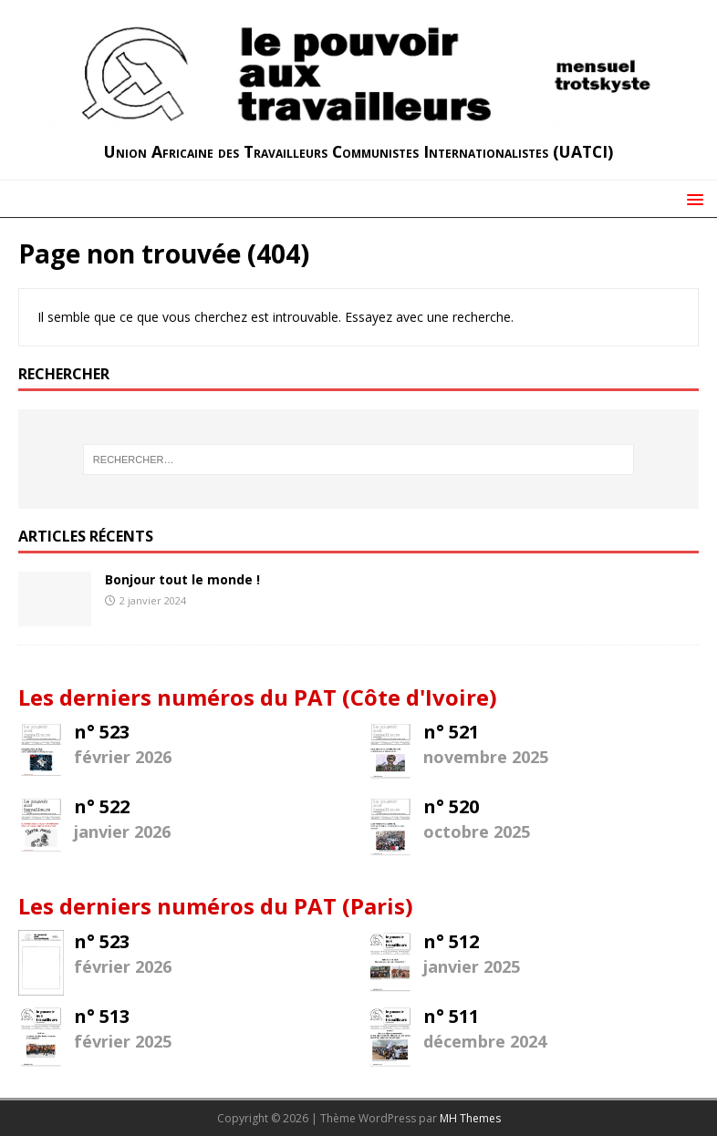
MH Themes (470, 1118)
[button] (691, 198)
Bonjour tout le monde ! (182, 579)
